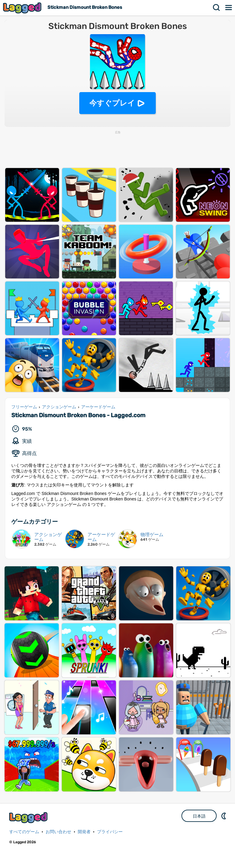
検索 (217, 7)
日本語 (199, 816)
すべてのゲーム (24, 831)
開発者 (84, 831)
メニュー (229, 7)
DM (224, 816)
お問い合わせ (58, 831)
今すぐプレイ (112, 103)
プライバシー (110, 831)
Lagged (23, 8)
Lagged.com (29, 817)
